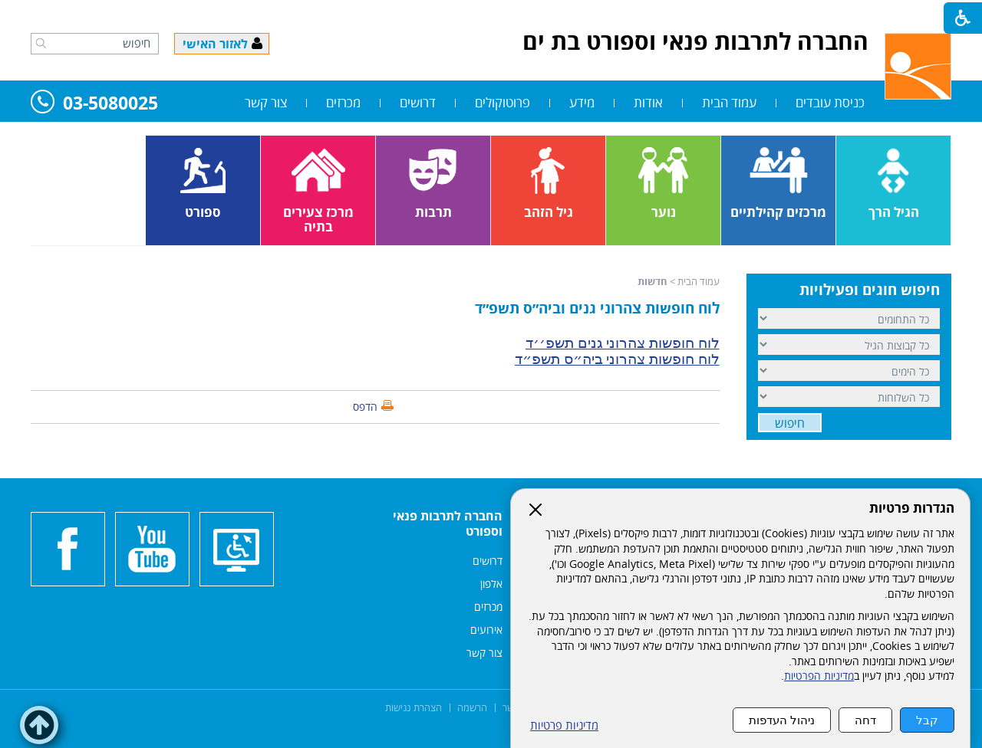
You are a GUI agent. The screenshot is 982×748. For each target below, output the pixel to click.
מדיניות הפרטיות (819, 676)
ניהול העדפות (782, 720)
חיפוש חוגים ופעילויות (869, 290)
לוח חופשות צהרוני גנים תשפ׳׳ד (623, 343)
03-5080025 (94, 104)
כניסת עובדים (830, 102)
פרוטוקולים (502, 102)
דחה (865, 720)
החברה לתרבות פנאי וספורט (448, 523)
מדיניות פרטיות (564, 725)
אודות (648, 102)
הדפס (365, 406)
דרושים (418, 102)
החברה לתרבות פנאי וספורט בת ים (695, 41)
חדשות (652, 281)
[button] (41, 43)
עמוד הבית (729, 102)
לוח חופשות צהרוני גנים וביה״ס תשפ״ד (597, 308)
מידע (582, 102)
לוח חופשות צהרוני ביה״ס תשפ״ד (617, 359)
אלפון (491, 583)
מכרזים (343, 102)
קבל (927, 720)
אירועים (486, 629)
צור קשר (266, 102)
